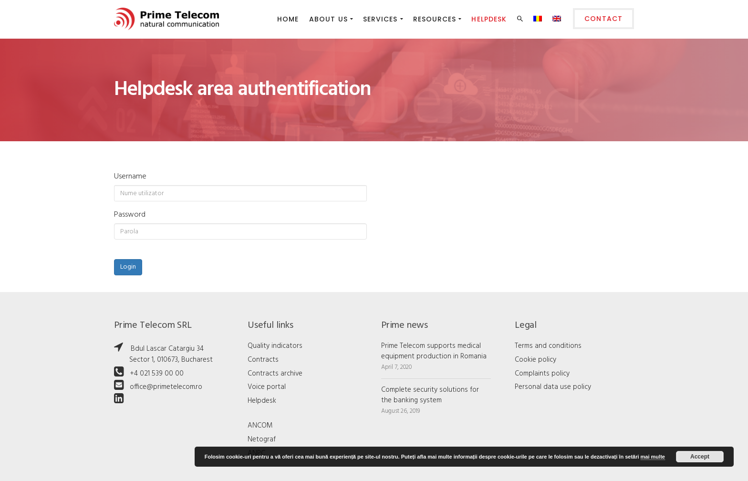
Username (130, 176)
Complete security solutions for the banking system (430, 395)
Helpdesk (262, 401)
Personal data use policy (553, 387)
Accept (699, 456)
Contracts (263, 360)
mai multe (653, 457)
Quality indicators (275, 346)
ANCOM (260, 425)
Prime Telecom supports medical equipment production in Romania (434, 351)
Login (128, 266)
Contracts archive (275, 373)
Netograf (262, 439)
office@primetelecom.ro (166, 387)
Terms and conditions (548, 346)
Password (129, 215)
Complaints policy (542, 373)
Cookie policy (535, 360)
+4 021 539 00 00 (157, 373)
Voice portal (267, 387)
